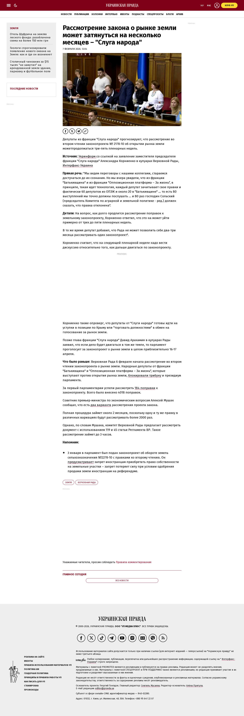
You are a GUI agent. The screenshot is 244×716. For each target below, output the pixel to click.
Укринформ (87, 156)
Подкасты (138, 14)
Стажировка (31, 685)
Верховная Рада (87, 482)
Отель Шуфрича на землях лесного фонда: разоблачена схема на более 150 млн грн (30, 37)
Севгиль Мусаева (150, 685)
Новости (66, 14)
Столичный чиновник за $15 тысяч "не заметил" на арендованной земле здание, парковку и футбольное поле (30, 66)
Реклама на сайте (34, 657)
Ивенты (124, 14)
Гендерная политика (36, 673)
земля (68, 482)
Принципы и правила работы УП (43, 677)
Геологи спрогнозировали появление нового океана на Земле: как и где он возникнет (31, 51)
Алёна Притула (194, 685)
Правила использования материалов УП (48, 665)
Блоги (170, 14)
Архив (179, 14)
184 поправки (145, 388)
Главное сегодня (74, 574)
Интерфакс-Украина (78, 165)
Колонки (97, 14)
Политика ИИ (31, 669)
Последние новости (24, 88)
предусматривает (81, 462)
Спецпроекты (155, 14)
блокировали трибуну (144, 375)
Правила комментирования (133, 562)
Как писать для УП (34, 681)
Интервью (111, 14)
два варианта (101, 405)
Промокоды (31, 690)
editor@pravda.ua (104, 688)
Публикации (81, 14)
